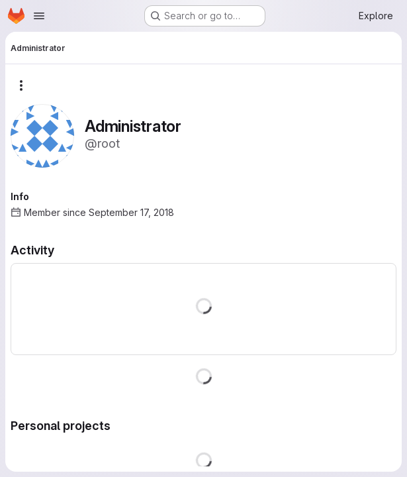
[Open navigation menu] (39, 15)
